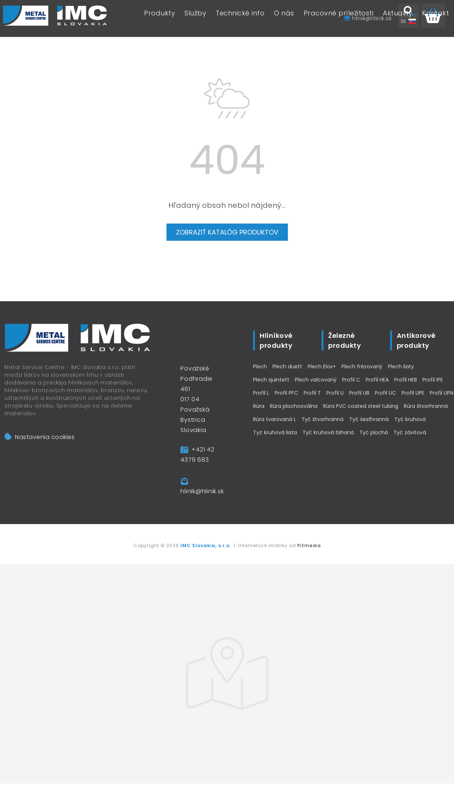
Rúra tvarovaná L (274, 419)
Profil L (261, 393)
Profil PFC (286, 393)
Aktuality (398, 18)
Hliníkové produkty (276, 340)
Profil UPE (413, 393)
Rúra (258, 406)
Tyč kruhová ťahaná (328, 432)
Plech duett (287, 366)
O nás (284, 18)
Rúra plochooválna (294, 406)
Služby (195, 18)
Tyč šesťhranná (369, 419)
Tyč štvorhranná (322, 419)
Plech (260, 366)
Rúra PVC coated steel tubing (360, 406)
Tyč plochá (373, 432)
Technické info (240, 18)
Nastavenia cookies (39, 437)
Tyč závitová (409, 432)
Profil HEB (405, 379)
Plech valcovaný (316, 379)
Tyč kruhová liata (275, 432)
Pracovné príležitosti (339, 18)
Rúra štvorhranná (426, 406)
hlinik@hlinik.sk (202, 491)
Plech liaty (401, 366)
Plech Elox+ (322, 366)
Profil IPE (432, 379)
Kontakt (435, 18)
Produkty (159, 18)
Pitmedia (309, 545)
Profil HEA (377, 379)
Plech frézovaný (361, 366)
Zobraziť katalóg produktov (227, 232)
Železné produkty (344, 340)
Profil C (351, 379)
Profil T (312, 393)
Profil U (335, 393)
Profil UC (385, 393)
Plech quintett (271, 379)
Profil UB (359, 393)
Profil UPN (441, 393)
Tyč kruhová (410, 419)
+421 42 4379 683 (197, 454)
